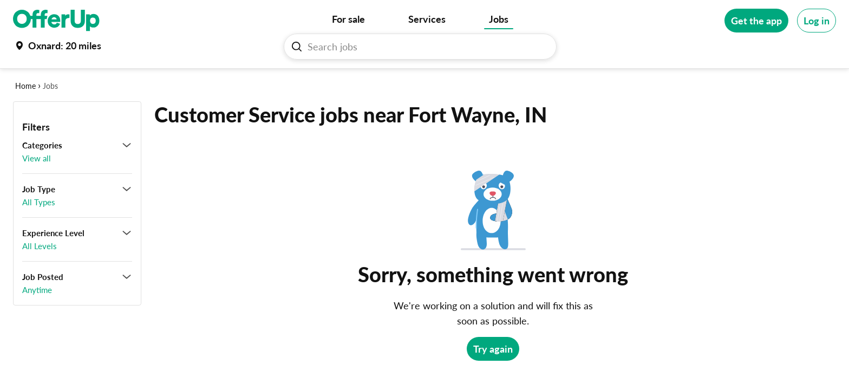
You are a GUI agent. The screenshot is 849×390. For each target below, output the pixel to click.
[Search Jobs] (424, 46)
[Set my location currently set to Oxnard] (57, 45)
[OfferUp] (56, 20)
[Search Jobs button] (296, 46)
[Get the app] (756, 20)
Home (25, 85)
